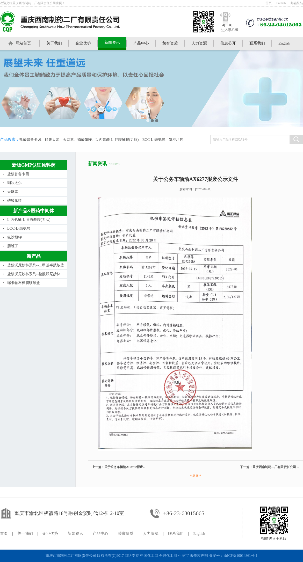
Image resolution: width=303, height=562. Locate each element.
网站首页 (23, 43)
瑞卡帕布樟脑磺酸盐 (23, 283)
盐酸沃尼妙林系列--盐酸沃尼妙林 (33, 274)
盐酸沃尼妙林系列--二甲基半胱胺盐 (35, 265)
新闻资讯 (112, 42)
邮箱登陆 (297, 3)
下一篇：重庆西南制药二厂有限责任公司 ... (269, 467)
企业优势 (83, 43)
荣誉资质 (170, 43)
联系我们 (257, 43)
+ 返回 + (195, 475)
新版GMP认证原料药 (33, 165)
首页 (268, 3)
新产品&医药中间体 (33, 210)
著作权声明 (199, 556)
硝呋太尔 (52, 140)
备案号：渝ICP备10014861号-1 (233, 556)
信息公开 (228, 43)
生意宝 (183, 556)
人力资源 (199, 43)
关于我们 (54, 43)
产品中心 (141, 43)
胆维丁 (12, 246)
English (281, 3)
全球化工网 (168, 556)
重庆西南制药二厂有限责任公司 (71, 556)
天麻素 (68, 140)
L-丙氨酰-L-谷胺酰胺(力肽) (117, 140)
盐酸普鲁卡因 (30, 140)
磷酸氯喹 (84, 140)
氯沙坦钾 (176, 140)
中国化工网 (149, 556)
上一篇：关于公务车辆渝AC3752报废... (118, 467)
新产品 (34, 256)
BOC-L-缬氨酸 (153, 140)
